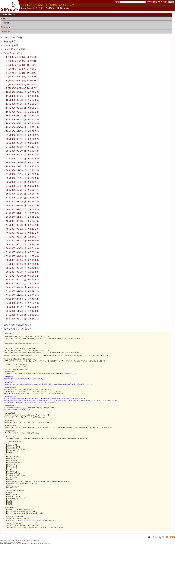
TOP (3, 18)
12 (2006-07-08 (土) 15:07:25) (22, 100)
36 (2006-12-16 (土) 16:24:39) (22, 194)
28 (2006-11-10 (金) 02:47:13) (22, 162)
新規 (40, 5)
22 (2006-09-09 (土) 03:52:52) (22, 139)
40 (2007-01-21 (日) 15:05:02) (22, 209)
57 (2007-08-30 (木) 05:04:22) (22, 276)
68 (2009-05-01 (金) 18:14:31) (22, 319)
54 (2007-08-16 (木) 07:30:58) (22, 264)
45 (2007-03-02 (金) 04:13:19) (22, 229)
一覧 (45, 5)
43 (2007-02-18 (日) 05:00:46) (22, 221)
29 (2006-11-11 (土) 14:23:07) (22, 166)
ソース (7, 45)
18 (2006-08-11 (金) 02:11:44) (22, 123)
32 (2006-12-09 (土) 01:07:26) (22, 178)
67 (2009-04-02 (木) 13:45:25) (22, 315)
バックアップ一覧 (13, 37)
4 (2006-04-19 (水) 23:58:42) (21, 69)
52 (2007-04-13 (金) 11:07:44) (22, 256)
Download (6, 31)
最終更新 (62, 5)
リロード (32, 5)
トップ (24, 5)
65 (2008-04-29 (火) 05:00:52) (22, 307)
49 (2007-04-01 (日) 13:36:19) (22, 244)
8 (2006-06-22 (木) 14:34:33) (21, 84)
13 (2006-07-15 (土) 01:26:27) (22, 104)
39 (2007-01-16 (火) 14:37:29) (22, 205)
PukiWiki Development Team (29, 563)
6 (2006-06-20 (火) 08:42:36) (21, 76)
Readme (5, 23)
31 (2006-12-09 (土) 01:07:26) (22, 174)
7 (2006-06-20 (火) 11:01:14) (21, 80)
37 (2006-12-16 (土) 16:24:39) (22, 198)
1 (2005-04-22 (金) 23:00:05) (21, 57)
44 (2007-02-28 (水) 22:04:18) (22, 225)
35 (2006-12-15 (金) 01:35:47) (22, 190)
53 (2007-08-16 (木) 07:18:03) (22, 260)
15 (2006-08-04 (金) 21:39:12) (22, 112)
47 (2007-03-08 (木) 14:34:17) (22, 237)
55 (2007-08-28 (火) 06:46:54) (22, 268)
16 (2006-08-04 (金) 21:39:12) (22, 115)
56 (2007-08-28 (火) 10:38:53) (22, 272)
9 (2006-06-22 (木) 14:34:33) (21, 88)
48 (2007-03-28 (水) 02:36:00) (22, 240)
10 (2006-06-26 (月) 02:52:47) (22, 92)
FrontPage (9, 53)
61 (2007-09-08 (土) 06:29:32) (22, 291)
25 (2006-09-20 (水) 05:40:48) (22, 151)
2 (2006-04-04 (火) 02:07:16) (21, 61)
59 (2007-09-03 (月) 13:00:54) (22, 283)
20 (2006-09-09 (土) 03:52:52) (22, 131)
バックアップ (11, 49)
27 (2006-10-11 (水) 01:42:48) (22, 158)
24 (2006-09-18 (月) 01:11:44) (22, 147)
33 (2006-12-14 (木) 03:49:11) (22, 182)
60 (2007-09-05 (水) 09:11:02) (22, 287)
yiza (19, 564)
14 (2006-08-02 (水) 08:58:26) (22, 108)
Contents (5, 27)
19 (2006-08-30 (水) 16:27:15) (22, 127)
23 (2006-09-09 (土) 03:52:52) (22, 143)
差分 (6, 41)
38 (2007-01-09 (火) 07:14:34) (22, 201)
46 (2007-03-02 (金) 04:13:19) (22, 233)
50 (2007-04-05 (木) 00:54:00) (22, 248)
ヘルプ (71, 5)
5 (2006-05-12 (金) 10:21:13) (21, 73)
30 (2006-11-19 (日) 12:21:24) (22, 170)
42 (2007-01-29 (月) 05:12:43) (22, 217)
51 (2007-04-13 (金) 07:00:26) (22, 252)
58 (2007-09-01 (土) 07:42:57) (22, 279)
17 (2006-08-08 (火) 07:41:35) (22, 119)
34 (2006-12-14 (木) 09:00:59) (22, 186)
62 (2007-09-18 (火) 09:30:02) (22, 295)
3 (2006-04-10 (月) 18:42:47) (21, 65)
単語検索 (53, 5)
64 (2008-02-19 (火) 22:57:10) (22, 303)
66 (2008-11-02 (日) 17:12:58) (22, 311)
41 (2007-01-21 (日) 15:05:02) (22, 213)
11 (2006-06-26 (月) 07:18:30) (22, 96)
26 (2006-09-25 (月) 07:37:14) (22, 155)
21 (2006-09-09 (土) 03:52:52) (22, 135)
